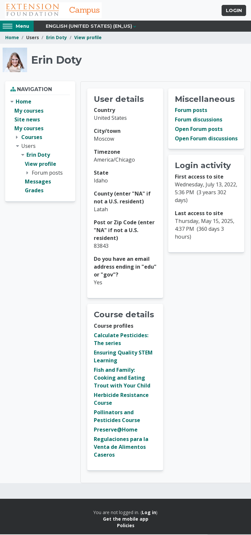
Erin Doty (56, 38)
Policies (125, 526)
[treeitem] (40, 147)
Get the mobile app (125, 519)
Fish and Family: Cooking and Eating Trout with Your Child (122, 378)
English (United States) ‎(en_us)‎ (89, 27)
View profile (88, 38)
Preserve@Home (116, 430)
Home (12, 38)
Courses (31, 137)
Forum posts (191, 111)
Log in (149, 513)
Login (234, 11)
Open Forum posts (199, 130)
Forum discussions (198, 120)
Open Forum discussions (206, 139)
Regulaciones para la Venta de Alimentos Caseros (121, 447)
